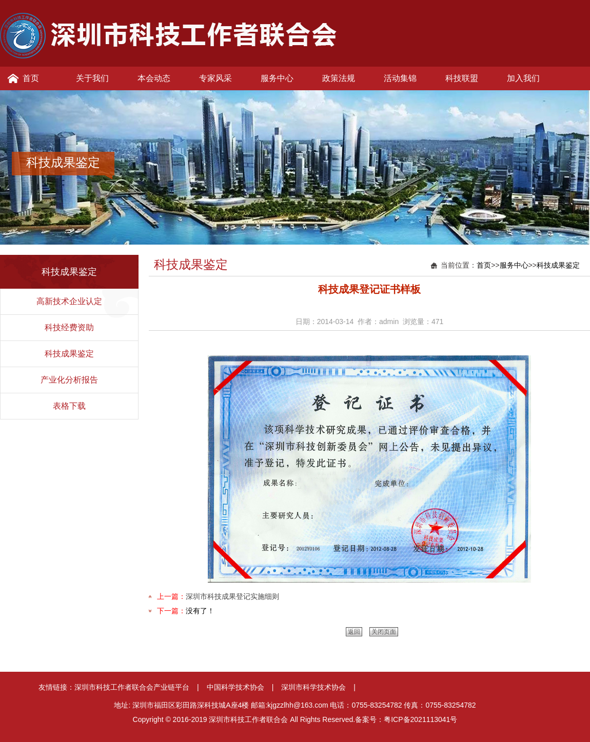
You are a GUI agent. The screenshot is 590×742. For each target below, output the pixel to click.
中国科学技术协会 (235, 687)
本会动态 (153, 78)
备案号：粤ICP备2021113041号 (406, 719)
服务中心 (277, 78)
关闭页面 (383, 631)
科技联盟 (461, 78)
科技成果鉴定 (69, 353)
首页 (31, 78)
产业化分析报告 (69, 379)
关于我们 (92, 78)
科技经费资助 (69, 327)
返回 (354, 631)
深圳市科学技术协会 (313, 687)
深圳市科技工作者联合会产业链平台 (131, 687)
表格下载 (69, 406)
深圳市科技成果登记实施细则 (232, 596)
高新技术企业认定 (69, 301)
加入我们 (523, 78)
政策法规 (338, 78)
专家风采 (215, 78)
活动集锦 (400, 78)
